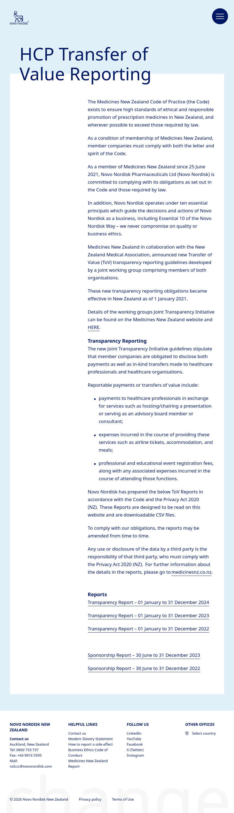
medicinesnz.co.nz (191, 572)
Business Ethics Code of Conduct (88, 752)
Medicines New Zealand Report (88, 763)
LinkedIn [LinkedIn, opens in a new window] (134, 733)
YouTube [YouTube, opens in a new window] (134, 738)
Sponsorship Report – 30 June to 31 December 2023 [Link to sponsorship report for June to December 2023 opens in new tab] (144, 655)
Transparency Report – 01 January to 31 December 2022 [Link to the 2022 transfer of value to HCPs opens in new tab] (148, 628)
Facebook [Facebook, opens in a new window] (135, 744)
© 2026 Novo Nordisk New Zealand (39, 799)
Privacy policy (90, 799)
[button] (220, 16)
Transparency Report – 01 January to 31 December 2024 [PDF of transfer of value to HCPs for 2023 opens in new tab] (148, 602)
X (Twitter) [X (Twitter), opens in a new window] (135, 749)
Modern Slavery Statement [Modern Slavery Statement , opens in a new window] (90, 738)
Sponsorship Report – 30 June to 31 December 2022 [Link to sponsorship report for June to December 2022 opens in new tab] (144, 668)
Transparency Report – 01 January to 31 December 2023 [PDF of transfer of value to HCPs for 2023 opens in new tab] (148, 615)
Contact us (77, 733)
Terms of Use (123, 799)
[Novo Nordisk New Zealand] (26, 18)
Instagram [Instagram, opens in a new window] (135, 755)
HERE (93, 327)
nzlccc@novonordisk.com (31, 766)
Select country (200, 733)
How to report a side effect (90, 744)
